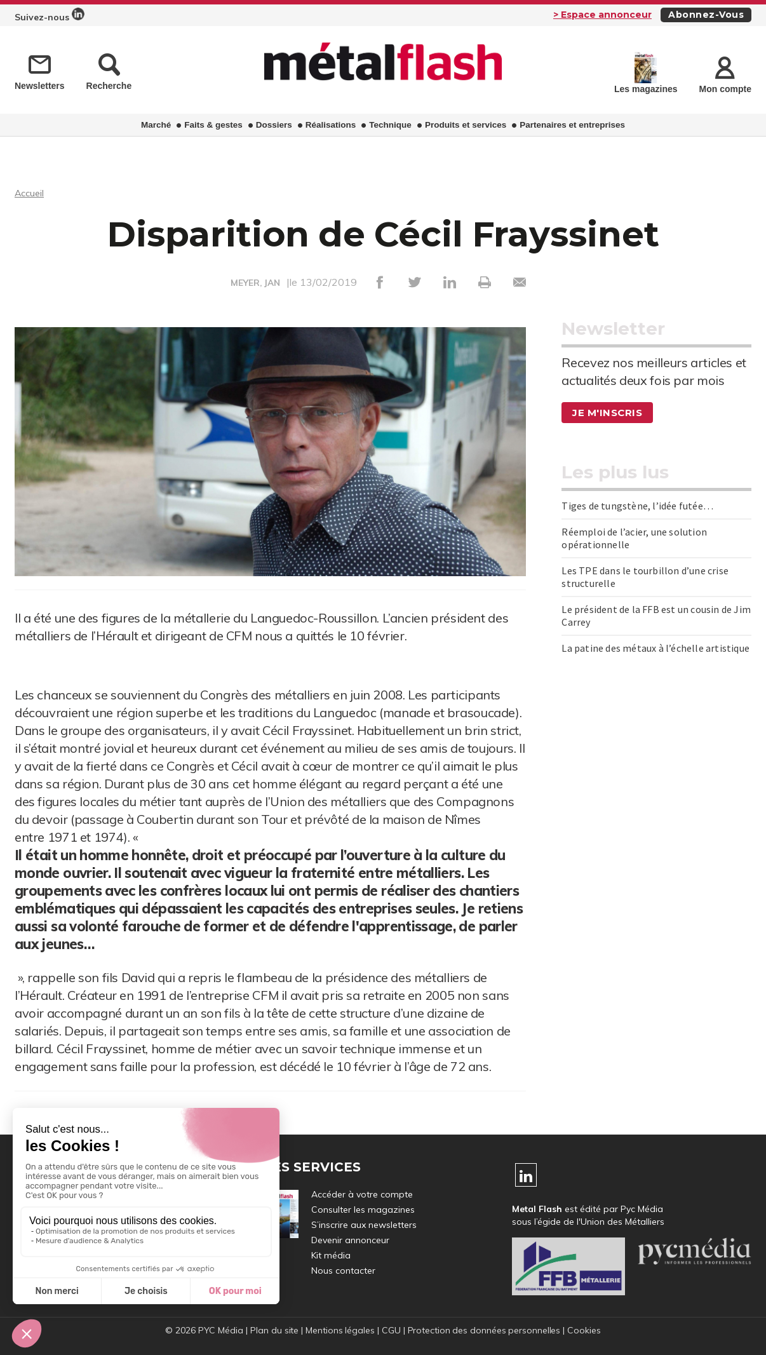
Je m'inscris (609, 413)
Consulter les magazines (363, 1209)
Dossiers (274, 125)
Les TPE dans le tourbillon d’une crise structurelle (645, 577)
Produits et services (465, 125)
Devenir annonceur (350, 1240)
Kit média (331, 1255)
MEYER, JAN (255, 283)
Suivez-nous (49, 15)
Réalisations (331, 125)
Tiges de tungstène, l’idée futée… (637, 505)
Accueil (31, 192)
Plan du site (272, 1330)
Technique (390, 125)
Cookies (586, 1330)
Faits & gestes (213, 125)
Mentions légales (339, 1330)
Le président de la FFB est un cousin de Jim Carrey (656, 615)
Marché (156, 125)
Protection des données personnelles (484, 1330)
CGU (390, 1330)
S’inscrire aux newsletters (364, 1224)
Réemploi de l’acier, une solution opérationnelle (634, 538)
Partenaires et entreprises (572, 125)
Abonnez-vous (706, 14)
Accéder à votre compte (362, 1194)
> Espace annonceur (602, 14)
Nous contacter (343, 1270)
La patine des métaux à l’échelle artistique (655, 648)
